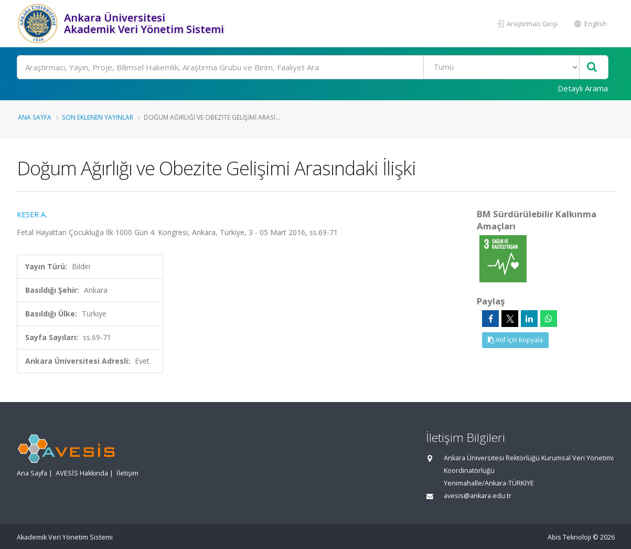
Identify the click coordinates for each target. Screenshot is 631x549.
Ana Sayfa (34, 117)
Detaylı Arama (583, 88)
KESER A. (32, 214)
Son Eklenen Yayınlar (97, 117)
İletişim (127, 473)
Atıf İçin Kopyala (515, 339)
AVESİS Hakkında (82, 473)
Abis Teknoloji (569, 537)
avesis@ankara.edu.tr (477, 495)
